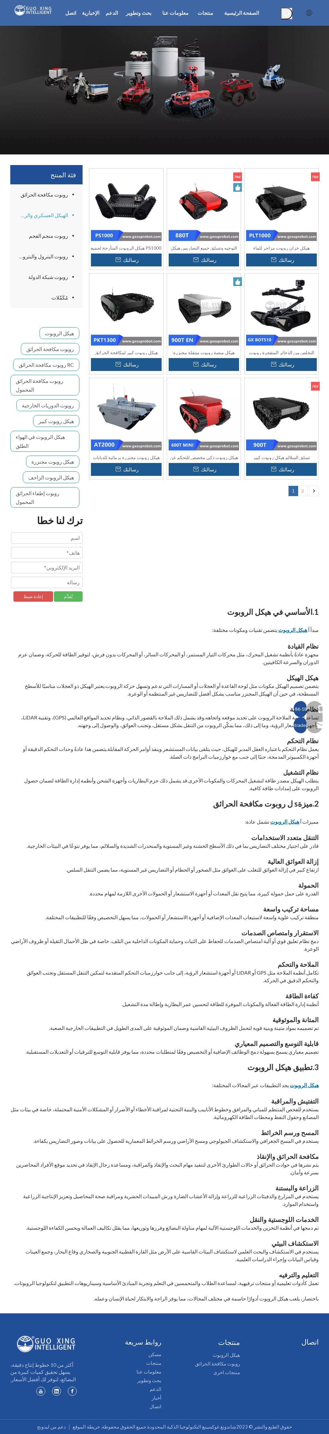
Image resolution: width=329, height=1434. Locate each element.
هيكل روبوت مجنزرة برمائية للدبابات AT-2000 (126, 457)
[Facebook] (72, 1391)
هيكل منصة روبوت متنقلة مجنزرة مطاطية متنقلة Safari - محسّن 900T (204, 352)
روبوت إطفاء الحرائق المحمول (37, 497)
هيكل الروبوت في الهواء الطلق (40, 441)
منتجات (153, 1363)
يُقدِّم (68, 596)
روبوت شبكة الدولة (48, 277)
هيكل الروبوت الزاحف (51, 477)
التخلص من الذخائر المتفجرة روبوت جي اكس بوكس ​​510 (281, 352)
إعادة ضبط (33, 596)
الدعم (155, 1389)
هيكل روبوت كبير (56, 421)
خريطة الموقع (86, 1426)
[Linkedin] (56, 1391)
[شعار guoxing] (46, 1344)
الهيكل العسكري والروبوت (40, 215)
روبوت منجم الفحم (48, 236)
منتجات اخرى (226, 1372)
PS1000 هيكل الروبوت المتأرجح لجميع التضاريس (126, 247)
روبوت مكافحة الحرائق (44, 194)
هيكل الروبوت (59, 333)
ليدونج (43, 1426)
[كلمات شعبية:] (286, 13)
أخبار (156, 1398)
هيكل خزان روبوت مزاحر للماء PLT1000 (281, 247)
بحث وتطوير (149, 1380)
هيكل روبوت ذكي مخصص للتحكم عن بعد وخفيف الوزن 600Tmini (204, 457)
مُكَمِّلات (59, 297)
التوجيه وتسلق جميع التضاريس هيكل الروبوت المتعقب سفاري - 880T (204, 247)
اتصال (155, 1406)
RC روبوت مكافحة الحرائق (46, 365)
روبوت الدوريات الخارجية (48, 405)
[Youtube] (40, 1391)
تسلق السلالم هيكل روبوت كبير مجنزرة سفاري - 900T (281, 457)
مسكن (154, 1354)
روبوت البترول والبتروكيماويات (40, 256)
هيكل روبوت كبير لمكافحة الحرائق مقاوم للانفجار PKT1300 (126, 352)
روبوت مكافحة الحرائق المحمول (39, 385)
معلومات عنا (149, 1371)
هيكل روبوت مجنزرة (52, 461)
